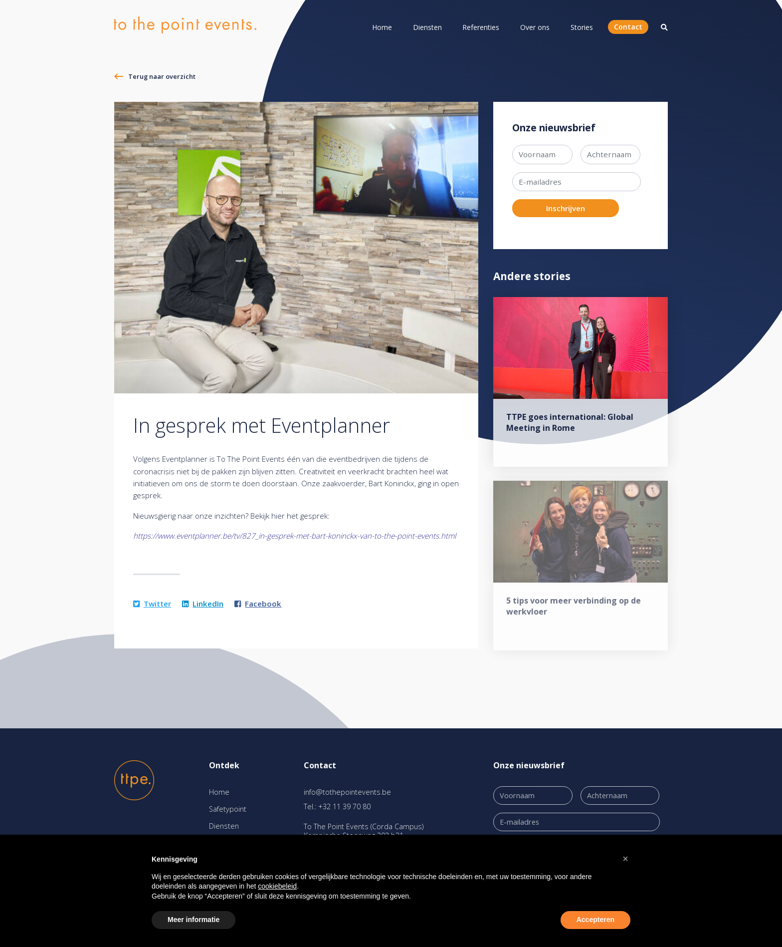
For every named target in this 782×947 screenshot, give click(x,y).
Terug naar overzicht (162, 76)
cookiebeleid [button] (277, 886)
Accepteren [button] (595, 920)
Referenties (480, 27)
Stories (582, 27)
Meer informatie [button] (193, 920)
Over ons (535, 27)
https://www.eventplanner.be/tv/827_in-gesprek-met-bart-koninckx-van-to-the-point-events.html (294, 536)
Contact (628, 26)
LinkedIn (202, 604)
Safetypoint (227, 809)
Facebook (257, 604)
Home (382, 27)
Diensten (427, 27)
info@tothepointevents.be (347, 792)
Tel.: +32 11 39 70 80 (337, 806)
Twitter (152, 604)
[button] (625, 859)
